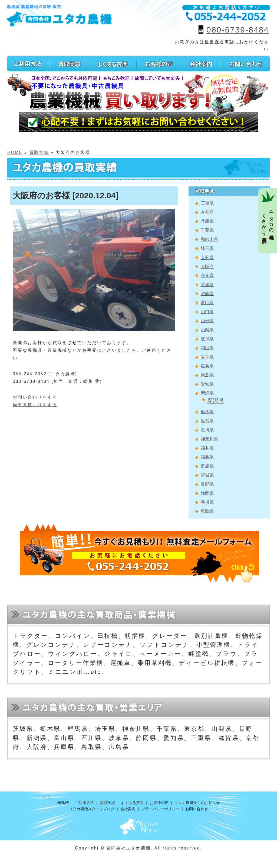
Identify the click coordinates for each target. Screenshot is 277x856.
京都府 (207, 212)
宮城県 (207, 284)
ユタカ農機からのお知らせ (197, 802)
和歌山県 (209, 239)
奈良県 (207, 275)
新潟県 (207, 393)
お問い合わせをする (35, 397)
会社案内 (128, 809)
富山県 (207, 302)
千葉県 (207, 230)
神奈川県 (209, 439)
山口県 (207, 311)
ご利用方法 (84, 802)
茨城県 (207, 475)
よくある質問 (132, 802)
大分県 (207, 257)
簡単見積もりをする (35, 404)
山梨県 (207, 330)
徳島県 (207, 375)
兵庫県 (207, 221)
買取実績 (39, 152)
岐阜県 (207, 339)
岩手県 (207, 357)
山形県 (207, 320)
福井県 (207, 448)
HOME (14, 152)
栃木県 (207, 411)
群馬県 (207, 466)
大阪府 (207, 266)
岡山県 (207, 347)
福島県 (207, 457)
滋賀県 (207, 421)
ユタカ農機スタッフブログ (91, 809)
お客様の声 (159, 802)
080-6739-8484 (237, 29)
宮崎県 (207, 293)
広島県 (207, 366)
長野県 (207, 484)
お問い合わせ (196, 809)
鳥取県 (207, 511)
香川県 (207, 502)
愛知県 (207, 384)
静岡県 (207, 493)
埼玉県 (207, 248)
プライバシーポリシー (160, 809)
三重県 (207, 203)
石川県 (207, 430)
